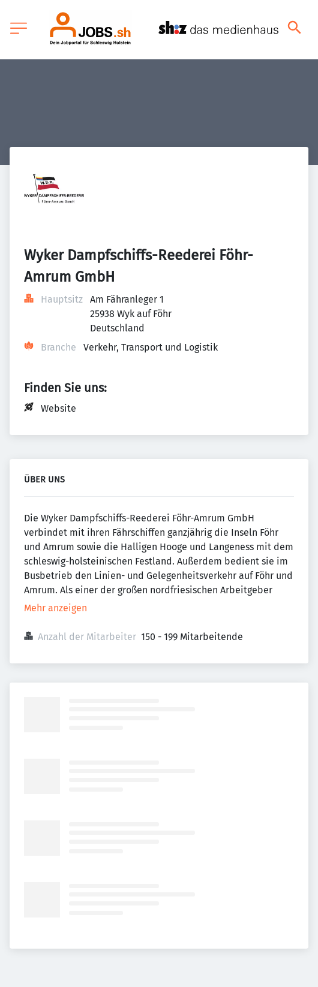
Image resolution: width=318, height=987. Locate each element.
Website (58, 408)
